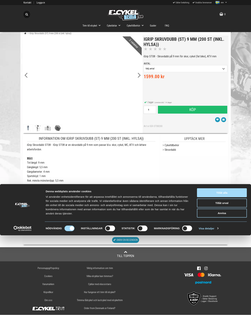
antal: (148, 65)
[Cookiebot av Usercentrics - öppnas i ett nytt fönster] (22, 308)
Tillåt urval (222, 282)
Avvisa (222, 292)
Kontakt (27, 2)
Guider (153, 25)
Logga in (41, 2)
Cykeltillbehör (136, 25)
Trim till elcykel (92, 25)
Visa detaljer (206, 308)
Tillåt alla (221, 272)
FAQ (167, 25)
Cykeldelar (114, 25)
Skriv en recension (125, 240)
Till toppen (125, 254)
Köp (192, 111)
